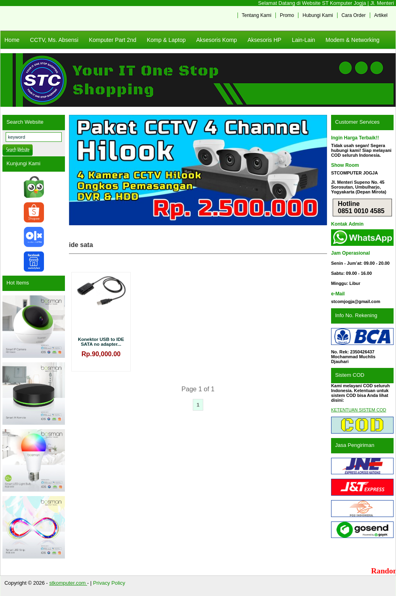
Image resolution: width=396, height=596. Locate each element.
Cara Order (354, 15)
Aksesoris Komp (216, 40)
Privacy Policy (109, 583)
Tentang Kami (256, 15)
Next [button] (317, 170)
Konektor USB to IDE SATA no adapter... (101, 342)
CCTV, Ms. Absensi (54, 40)
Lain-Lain (303, 40)
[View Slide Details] (198, 170)
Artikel (381, 15)
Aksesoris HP (264, 40)
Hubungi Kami (317, 15)
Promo (287, 15)
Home (11, 40)
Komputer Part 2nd (112, 40)
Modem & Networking (352, 40)
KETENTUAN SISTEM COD (358, 409)
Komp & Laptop (166, 40)
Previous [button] (79, 170)
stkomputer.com (68, 583)
